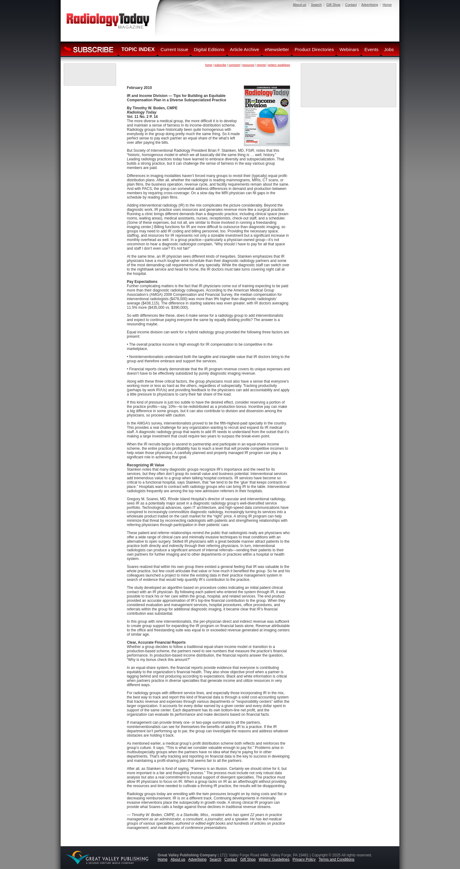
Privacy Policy (304, 859)
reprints (261, 64)
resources (248, 64)
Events (371, 49)
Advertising (369, 4)
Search (316, 4)
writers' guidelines (279, 64)
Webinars (349, 49)
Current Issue (174, 49)
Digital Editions (209, 49)
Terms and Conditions (336, 859)
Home (387, 4)
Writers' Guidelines (274, 859)
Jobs (389, 49)
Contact (351, 4)
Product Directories (314, 49)
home (208, 64)
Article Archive (244, 49)
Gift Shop (333, 4)
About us (299, 4)
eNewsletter (277, 49)
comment (234, 64)
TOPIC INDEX (138, 49)
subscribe (220, 64)
